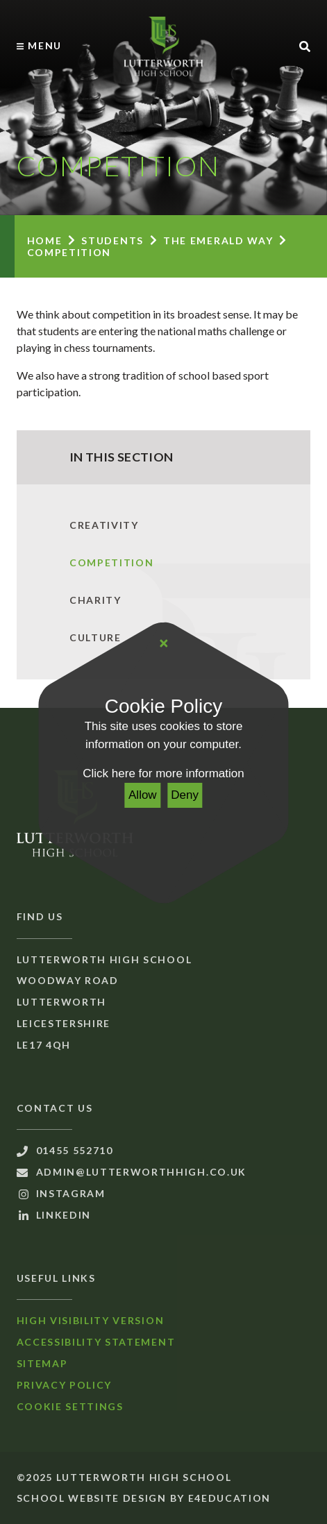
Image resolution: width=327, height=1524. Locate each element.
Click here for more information (163, 773)
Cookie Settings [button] (70, 1406)
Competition (69, 252)
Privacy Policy (64, 1385)
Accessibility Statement (96, 1342)
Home (44, 240)
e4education (229, 1498)
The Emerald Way (218, 240)
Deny (185, 795)
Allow (142, 795)
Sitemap (42, 1363)
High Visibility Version (91, 1320)
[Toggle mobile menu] (39, 45)
